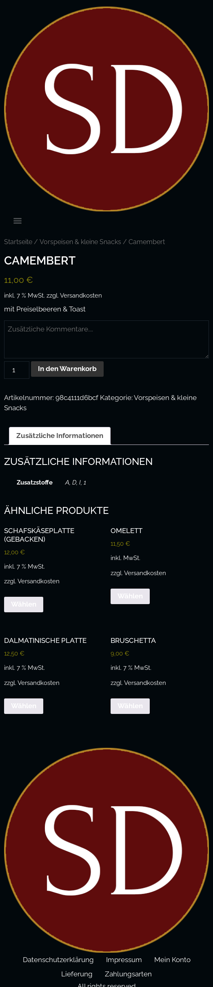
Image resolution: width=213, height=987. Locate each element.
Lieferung (77, 974)
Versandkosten (81, 295)
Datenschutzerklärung (58, 960)
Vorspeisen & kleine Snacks (80, 242)
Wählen (23, 604)
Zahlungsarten (128, 974)
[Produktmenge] (16, 370)
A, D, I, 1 (75, 482)
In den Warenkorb (67, 369)
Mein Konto (172, 960)
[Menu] (17, 221)
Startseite (18, 242)
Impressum (124, 960)
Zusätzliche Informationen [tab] (59, 435)
